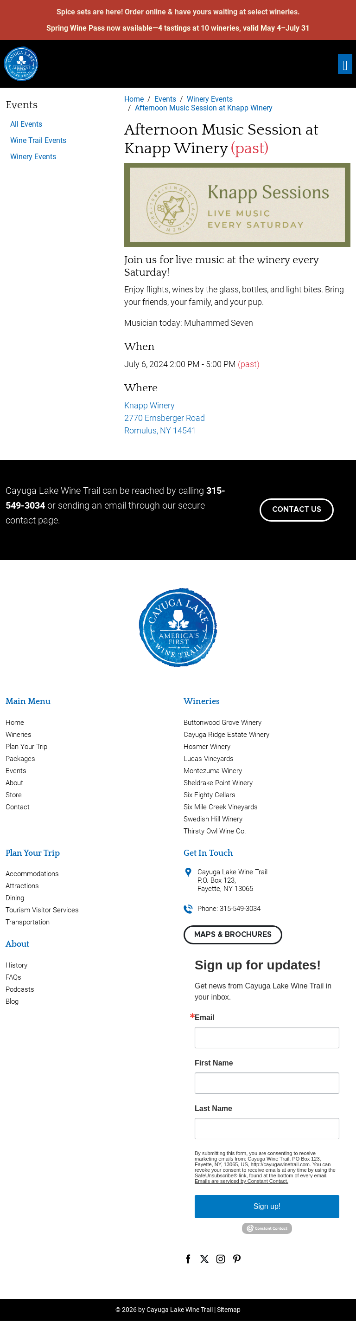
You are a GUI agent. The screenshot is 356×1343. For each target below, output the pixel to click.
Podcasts (20, 989)
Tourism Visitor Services (42, 910)
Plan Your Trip (26, 747)
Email (205, 1017)
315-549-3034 (240, 908)
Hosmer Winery (207, 747)
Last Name (213, 1108)
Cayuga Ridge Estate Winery (226, 734)
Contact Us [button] (296, 509)
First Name (214, 1063)
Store (14, 795)
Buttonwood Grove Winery (222, 722)
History (16, 965)
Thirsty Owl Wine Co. (215, 831)
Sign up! (267, 1206)
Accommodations (32, 874)
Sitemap (229, 1309)
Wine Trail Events (38, 140)
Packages (20, 759)
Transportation (28, 922)
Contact (18, 807)
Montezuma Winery (213, 771)
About (14, 783)
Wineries (19, 734)
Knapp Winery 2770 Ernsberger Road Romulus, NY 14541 (164, 417)
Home (15, 722)
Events (16, 771)
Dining (15, 898)
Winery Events (33, 156)
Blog (12, 1001)
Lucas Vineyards (209, 759)
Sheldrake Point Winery (218, 783)
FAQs (13, 977)
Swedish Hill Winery (213, 819)
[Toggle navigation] (345, 64)
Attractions (22, 886)
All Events (26, 124)
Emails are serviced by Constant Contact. (241, 1181)
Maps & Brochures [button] (233, 934)
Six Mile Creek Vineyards (221, 807)
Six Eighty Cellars (209, 795)
